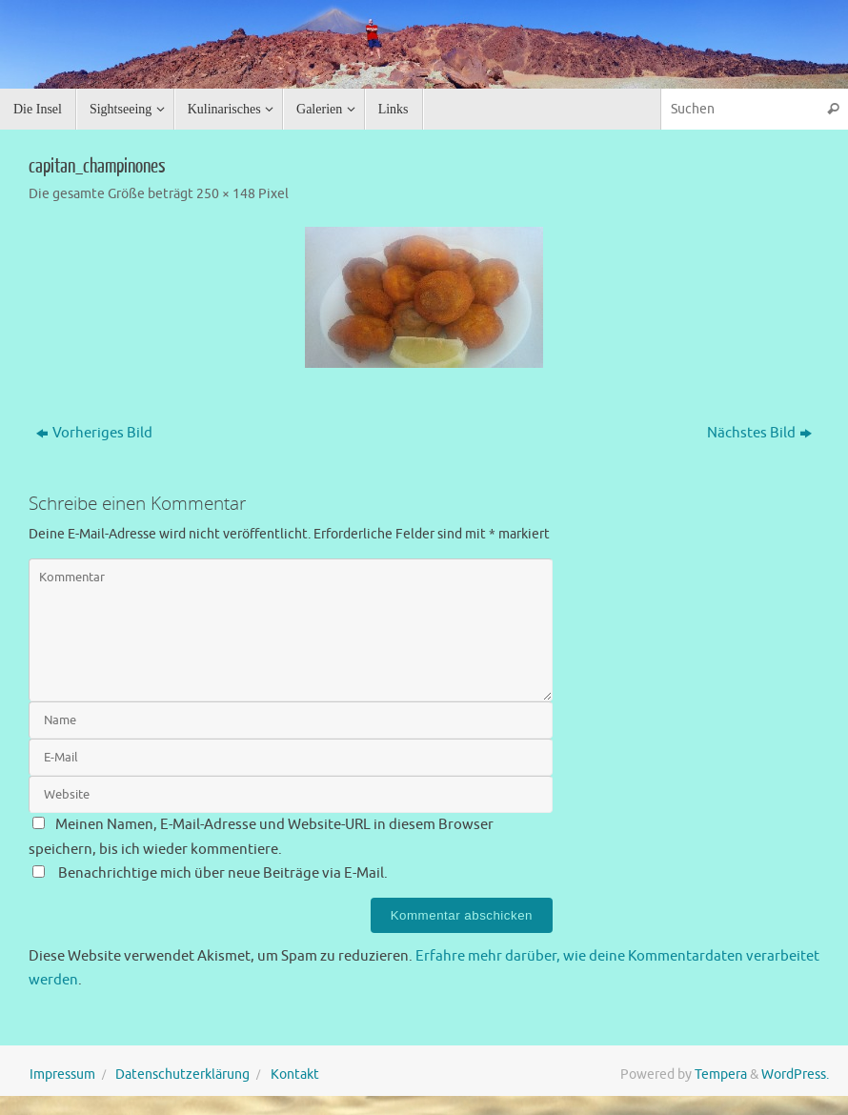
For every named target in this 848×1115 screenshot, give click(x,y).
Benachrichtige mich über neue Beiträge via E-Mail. (223, 873)
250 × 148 (225, 194)
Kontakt (295, 1074)
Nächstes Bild (759, 433)
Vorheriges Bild (94, 433)
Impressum (62, 1074)
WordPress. (795, 1074)
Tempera (721, 1074)
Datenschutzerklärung (182, 1074)
